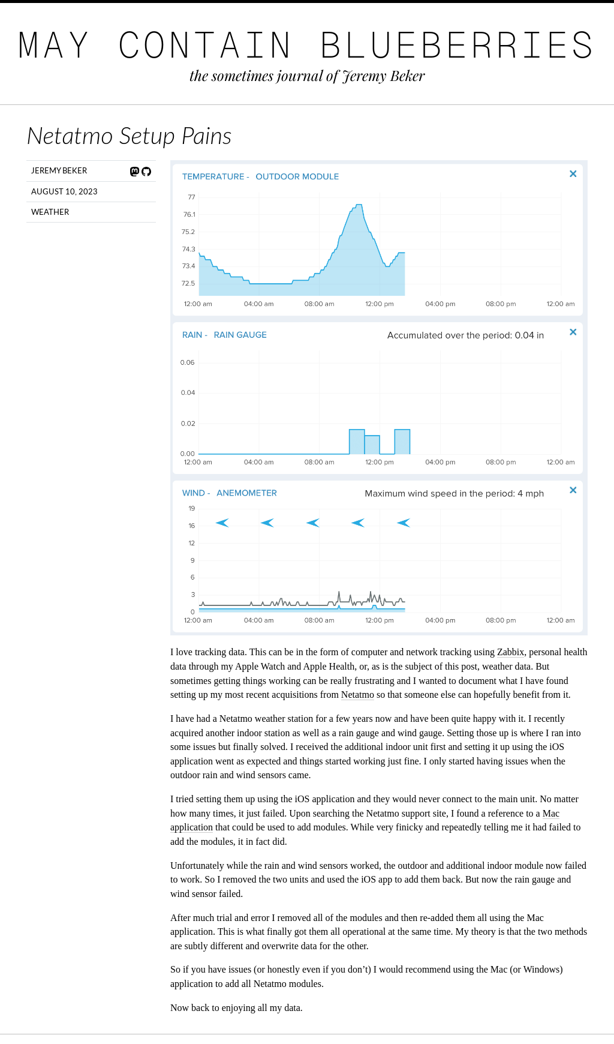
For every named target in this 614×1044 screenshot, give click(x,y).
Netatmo (357, 694)
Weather (50, 212)
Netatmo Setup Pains (129, 135)
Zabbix (510, 652)
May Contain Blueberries (307, 45)
